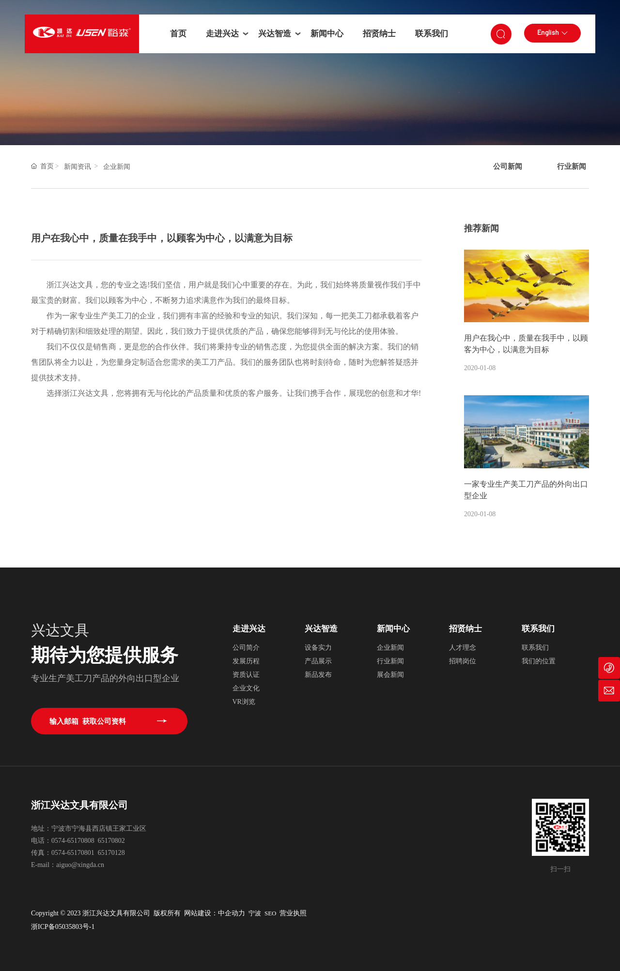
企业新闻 (116, 166)
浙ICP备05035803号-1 (62, 926)
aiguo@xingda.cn (80, 864)
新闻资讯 (77, 166)
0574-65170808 (72, 840)
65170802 (111, 840)
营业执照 (294, 913)
